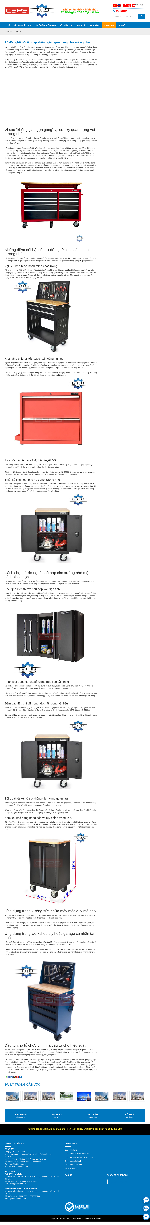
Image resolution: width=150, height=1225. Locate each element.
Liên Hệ (121, 25)
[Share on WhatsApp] (6, 1064)
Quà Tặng (95, 25)
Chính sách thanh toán (73, 1152)
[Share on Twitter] (12, 1064)
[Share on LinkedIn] (20, 1064)
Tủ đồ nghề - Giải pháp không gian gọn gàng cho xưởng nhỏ (47, 42)
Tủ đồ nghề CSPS (22, 25)
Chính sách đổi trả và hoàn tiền (77, 1141)
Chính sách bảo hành (73, 1148)
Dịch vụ (81, 25)
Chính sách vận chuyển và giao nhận (79, 1145)
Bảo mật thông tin (71, 1156)
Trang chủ (8, 31)
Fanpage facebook (119, 1169)
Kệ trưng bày (67, 25)
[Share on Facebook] (9, 1064)
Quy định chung (71, 1137)
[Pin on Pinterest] (17, 1064)
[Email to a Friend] (14, 1064)
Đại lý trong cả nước (22, 1072)
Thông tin (109, 25)
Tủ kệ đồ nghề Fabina (45, 25)
